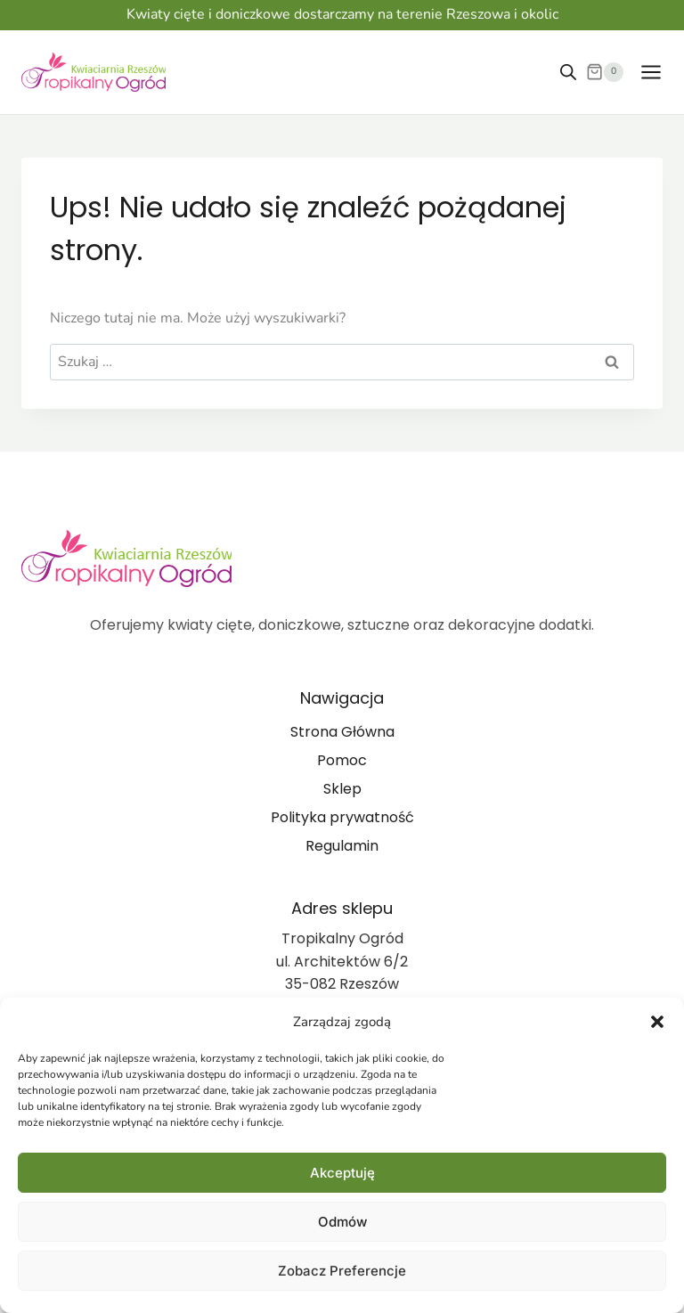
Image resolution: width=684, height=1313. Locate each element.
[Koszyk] (604, 72)
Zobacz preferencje (342, 1270)
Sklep (342, 789)
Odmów (342, 1221)
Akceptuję (342, 1172)
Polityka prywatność (342, 817)
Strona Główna (342, 732)
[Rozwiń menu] (647, 71)
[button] (657, 1022)
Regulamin (342, 846)
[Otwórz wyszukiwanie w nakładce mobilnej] (568, 72)
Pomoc (342, 760)
